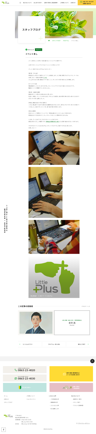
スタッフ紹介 (76, 403)
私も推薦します (55, 409)
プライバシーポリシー (83, 424)
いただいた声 (52, 397)
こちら (45, 78)
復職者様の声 (54, 403)
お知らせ (73, 3)
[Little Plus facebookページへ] (4, 430)
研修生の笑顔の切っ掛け (52, 122)
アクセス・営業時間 (78, 406)
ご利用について (64, 3)
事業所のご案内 (77, 400)
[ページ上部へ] (92, 362)
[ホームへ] (20, 3)
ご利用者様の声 (55, 400)
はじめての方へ (38, 3)
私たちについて (27, 3)
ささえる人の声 (55, 406)
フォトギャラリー (31, 400)
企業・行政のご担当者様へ (51, 3)
